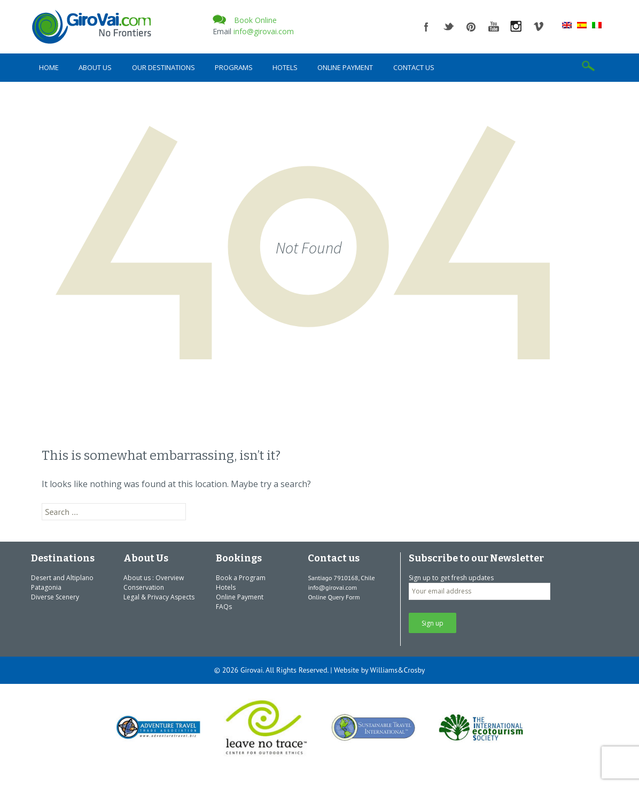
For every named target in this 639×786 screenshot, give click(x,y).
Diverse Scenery (55, 597)
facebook (426, 26)
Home (49, 67)
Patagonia (46, 587)
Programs (234, 67)
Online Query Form (334, 597)
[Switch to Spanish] (582, 24)
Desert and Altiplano (62, 577)
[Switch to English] (567, 24)
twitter (448, 26)
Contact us (413, 67)
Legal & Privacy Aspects (158, 597)
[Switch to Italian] (597, 24)
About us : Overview (153, 577)
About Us (95, 67)
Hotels (285, 67)
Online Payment (345, 67)
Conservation (143, 587)
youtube (493, 26)
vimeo (538, 26)
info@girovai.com (263, 31)
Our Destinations (163, 67)
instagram (516, 26)
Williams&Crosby (397, 670)
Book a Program (241, 577)
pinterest (471, 26)
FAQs (224, 606)
